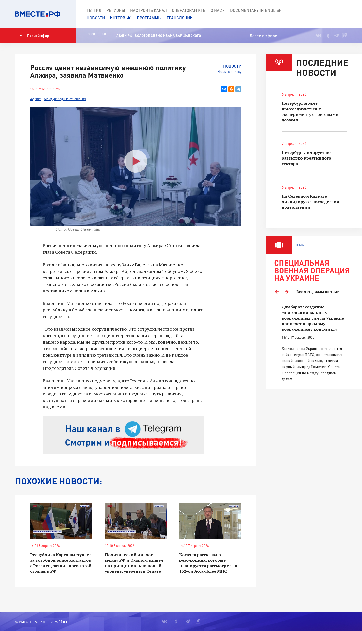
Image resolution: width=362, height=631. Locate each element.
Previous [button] (277, 292)
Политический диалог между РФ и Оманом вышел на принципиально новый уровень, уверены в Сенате (134, 563)
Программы (149, 17)
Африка (35, 99)
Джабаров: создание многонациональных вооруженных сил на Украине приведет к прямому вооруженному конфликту (313, 318)
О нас (218, 10)
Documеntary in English (256, 10)
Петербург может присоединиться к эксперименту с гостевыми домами (310, 111)
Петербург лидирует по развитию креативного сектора (306, 158)
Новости (96, 17)
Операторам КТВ (189, 10)
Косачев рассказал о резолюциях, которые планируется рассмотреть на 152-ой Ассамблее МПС (209, 563)
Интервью (121, 17)
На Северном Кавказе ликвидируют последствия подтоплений (310, 201)
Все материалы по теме (318, 291)
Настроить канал (148, 10)
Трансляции (180, 17)
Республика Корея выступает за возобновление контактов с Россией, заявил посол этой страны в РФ (61, 563)
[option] (314, 343)
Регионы (115, 10)
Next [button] (287, 292)
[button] (340, 14)
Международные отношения (65, 99)
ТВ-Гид (94, 10)
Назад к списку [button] (229, 71)
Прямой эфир (34, 35)
